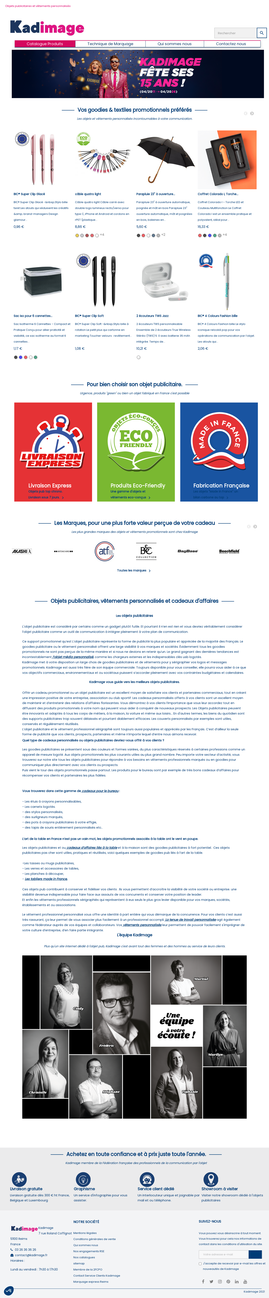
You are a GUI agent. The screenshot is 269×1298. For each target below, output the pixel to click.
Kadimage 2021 (254, 1292)
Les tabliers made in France (46, 879)
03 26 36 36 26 (25, 1250)
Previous (246, 114)
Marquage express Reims (90, 1282)
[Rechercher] (240, 33)
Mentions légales (85, 1233)
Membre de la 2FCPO (87, 1270)
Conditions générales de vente (94, 1239)
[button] (9, 1291)
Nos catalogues (84, 1257)
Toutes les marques (134, 570)
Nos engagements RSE (88, 1251)
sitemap (79, 1263)
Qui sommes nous (85, 1245)
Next (252, 114)
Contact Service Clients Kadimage (96, 1276)
